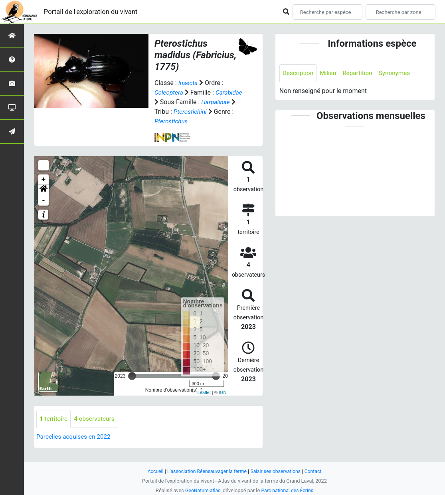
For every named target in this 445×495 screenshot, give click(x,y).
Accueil (152, 471)
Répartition (360, 73)
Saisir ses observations (277, 471)
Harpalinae (169, 111)
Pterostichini (171, 121)
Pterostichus (171, 131)
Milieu (329, 73)
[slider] (132, 386)
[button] (43, 199)
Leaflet (204, 402)
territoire (54, 428)
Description (299, 73)
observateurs (96, 428)
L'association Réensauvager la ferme (205, 471)
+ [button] (44, 189)
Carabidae (168, 102)
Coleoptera (169, 92)
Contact (316, 471)
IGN (223, 402)
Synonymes (398, 73)
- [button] (44, 210)
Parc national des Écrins (288, 490)
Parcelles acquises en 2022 (75, 446)
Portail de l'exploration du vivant (94, 12)
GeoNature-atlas (201, 490)
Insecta (188, 83)
